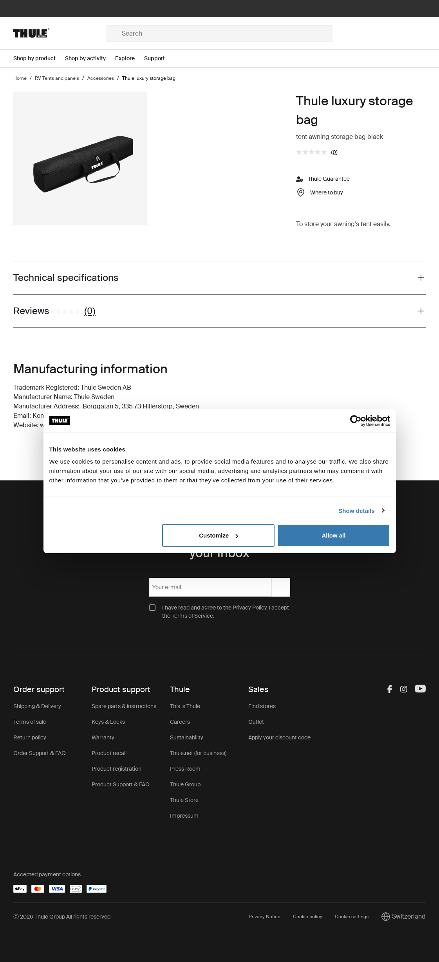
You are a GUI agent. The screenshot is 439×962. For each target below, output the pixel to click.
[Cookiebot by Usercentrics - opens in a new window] (356, 420)
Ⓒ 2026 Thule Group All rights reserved (61, 916)
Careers (180, 721)
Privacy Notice (264, 916)
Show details (356, 510)
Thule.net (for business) (198, 753)
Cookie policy (307, 916)
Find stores (262, 706)
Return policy (29, 737)
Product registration (116, 768)
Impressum (184, 815)
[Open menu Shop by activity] (90, 58)
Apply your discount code (279, 737)
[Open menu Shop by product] (39, 58)
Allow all (334, 535)
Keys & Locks (108, 721)
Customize (218, 535)
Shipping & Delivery (37, 706)
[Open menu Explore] (129, 58)
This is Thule (185, 706)
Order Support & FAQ (39, 753)
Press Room (185, 768)
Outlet (256, 721)
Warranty (103, 737)
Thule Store (184, 800)
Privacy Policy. (250, 607)
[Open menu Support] (159, 58)
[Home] (59, 33)
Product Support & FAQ (121, 784)
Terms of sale (29, 721)
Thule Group (185, 784)
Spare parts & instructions (124, 706)
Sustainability (186, 737)
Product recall (109, 753)
